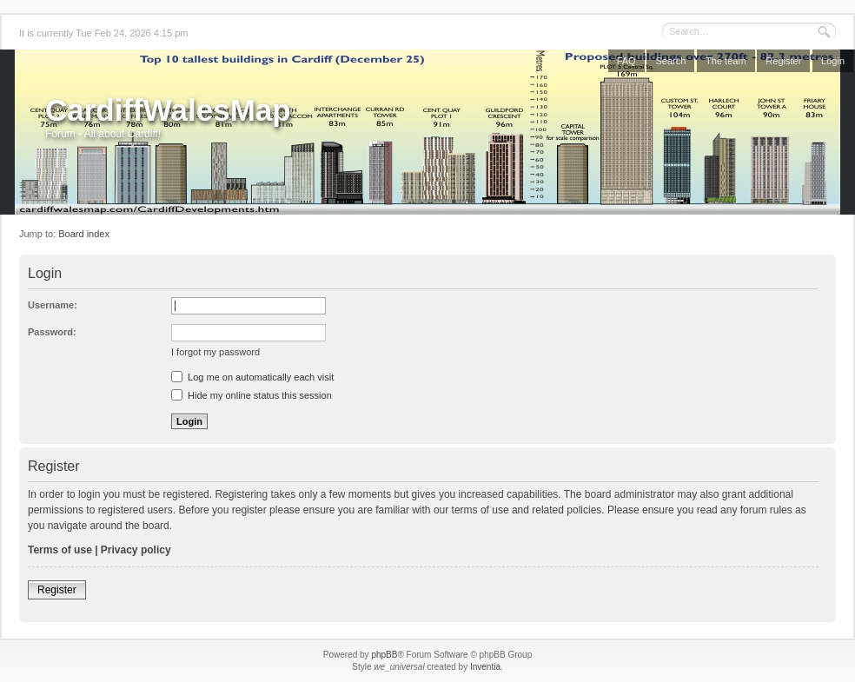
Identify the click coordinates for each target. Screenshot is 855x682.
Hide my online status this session (251, 395)
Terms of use (60, 550)
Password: (52, 332)
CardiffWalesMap (168, 110)
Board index (83, 233)
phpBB (384, 654)
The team (726, 61)
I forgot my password (215, 352)
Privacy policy (136, 550)
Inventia (485, 667)
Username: (52, 305)
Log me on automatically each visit (252, 377)
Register (783, 61)
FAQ (626, 61)
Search (670, 61)
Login (833, 61)
